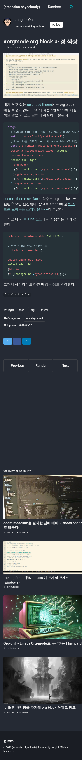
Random (54, 7)
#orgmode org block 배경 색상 (40, 41)
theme (45, 310)
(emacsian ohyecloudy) (21, 7)
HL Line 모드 (32, 219)
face (21, 310)
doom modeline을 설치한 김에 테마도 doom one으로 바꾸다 (42, 525)
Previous (17, 366)
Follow (56, 24)
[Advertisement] (41, 424)
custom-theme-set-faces (22, 199)
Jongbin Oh (24, 20)
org (33, 310)
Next (65, 366)
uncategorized (34, 318)
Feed (8, 741)
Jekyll (54, 747)
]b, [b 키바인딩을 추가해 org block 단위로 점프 (39, 707)
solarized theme (39, 105)
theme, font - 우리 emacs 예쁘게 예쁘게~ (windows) (35, 580)
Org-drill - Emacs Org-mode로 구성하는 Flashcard (42, 643)
